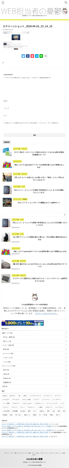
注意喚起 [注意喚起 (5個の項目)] (5, 415)
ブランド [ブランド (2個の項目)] (22, 407)
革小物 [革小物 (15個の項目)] (45, 415)
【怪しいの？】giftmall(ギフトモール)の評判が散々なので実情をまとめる (40, 251)
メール (6, 108)
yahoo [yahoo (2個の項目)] (24, 395)
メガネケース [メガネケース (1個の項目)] (48, 407)
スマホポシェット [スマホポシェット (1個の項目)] (39, 403)
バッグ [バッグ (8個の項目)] (62, 403)
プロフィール (44, 453)
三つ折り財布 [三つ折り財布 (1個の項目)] (6, 411)
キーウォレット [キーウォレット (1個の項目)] (48, 395)
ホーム (6, 453)
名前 (6, 101)
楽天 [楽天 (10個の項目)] (64, 411)
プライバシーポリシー (54, 453)
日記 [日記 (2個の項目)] (54, 411)
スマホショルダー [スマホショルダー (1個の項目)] (27, 403)
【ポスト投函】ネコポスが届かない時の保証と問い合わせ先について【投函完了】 (28, 426)
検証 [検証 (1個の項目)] (59, 411)
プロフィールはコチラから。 (46, 313)
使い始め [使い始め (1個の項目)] (22, 411)
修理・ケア (31, 453)
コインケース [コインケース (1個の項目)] (45, 399)
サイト (5, 115)
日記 (37, 453)
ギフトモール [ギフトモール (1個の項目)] (15, 399)
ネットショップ (22, 453)
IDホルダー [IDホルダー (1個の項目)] (13, 395)
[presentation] (17, 127)
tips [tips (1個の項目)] (19, 395)
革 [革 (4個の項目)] (40, 415)
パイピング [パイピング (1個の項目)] (5, 407)
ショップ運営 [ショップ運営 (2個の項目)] (6, 403)
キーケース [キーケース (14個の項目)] (58, 395)
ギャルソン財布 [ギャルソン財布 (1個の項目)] (26, 399)
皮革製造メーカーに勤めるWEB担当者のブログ (34, 462)
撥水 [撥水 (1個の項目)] (48, 411)
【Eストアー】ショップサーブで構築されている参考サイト (38, 203)
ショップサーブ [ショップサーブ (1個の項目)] (56, 399)
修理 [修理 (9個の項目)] (29, 411)
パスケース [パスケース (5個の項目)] (14, 407)
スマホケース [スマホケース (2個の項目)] (15, 403)
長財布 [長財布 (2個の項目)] (34, 415)
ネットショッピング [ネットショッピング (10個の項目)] (52, 403)
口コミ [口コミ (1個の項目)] (35, 411)
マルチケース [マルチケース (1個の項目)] (31, 407)
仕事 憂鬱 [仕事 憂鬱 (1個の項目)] (15, 411)
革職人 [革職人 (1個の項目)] (51, 415)
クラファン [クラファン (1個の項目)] (36, 399)
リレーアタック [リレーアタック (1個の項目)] (59, 407)
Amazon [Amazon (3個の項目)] (5, 395)
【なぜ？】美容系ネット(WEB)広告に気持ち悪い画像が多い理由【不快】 (25, 424)
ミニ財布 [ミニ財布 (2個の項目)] (40, 407)
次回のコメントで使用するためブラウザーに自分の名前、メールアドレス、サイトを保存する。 (32, 123)
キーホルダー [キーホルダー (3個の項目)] (6, 399)
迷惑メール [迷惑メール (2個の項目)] (27, 415)
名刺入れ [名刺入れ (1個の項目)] (42, 411)
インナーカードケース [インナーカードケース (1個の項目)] (35, 395)
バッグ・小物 (13, 453)
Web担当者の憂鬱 (34, 459)
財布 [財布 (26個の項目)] (11, 415)
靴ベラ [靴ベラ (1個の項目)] (58, 415)
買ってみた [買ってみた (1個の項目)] (18, 415)
